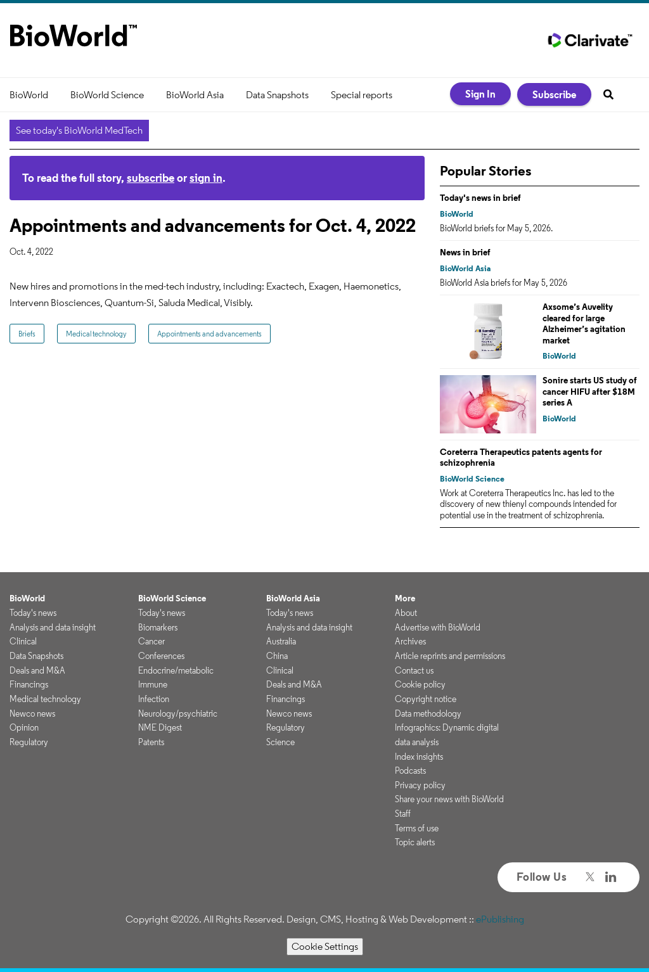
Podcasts (410, 770)
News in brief (465, 252)
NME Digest (160, 727)
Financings (29, 684)
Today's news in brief (480, 197)
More (405, 598)
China (277, 656)
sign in (206, 177)
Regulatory (29, 742)
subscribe (150, 177)
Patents (151, 742)
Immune (152, 684)
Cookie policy (420, 684)
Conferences (161, 656)
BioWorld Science (107, 95)
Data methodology (428, 713)
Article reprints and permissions (450, 656)
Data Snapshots (277, 95)
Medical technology (96, 333)
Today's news (33, 612)
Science (280, 742)
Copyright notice (425, 699)
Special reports (361, 95)
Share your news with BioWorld (449, 799)
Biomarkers (157, 627)
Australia (281, 641)
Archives (410, 641)
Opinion (24, 727)
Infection (153, 699)
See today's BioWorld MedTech (79, 130)
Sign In (480, 93)
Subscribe (554, 94)
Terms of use (417, 828)
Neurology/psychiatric (177, 713)
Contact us (414, 670)
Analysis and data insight (53, 627)
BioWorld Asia (195, 95)
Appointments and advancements (209, 333)
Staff (403, 813)
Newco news (32, 713)
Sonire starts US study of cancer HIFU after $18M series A (590, 391)
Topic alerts (415, 842)
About (406, 612)
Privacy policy (420, 785)
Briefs (26, 333)
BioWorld (29, 95)
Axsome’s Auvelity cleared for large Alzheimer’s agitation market (584, 323)
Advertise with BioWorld (437, 627)
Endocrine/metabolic (176, 670)
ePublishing (500, 919)
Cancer (151, 641)
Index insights (419, 756)
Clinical (23, 641)
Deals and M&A (37, 670)
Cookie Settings (325, 946)
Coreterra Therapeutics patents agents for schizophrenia (521, 457)
